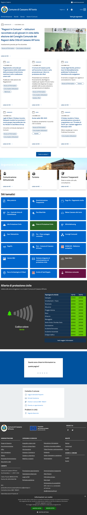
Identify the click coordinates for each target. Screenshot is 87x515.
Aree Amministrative (7, 446)
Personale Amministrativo (8, 459)
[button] (43, 512)
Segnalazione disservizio (29, 474)
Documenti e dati (6, 462)
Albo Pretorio (47, 474)
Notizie (64, 62)
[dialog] (43, 505)
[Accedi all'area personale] (77, 2)
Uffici (2, 449)
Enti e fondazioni (6, 452)
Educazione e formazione (51, 443)
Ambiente (46, 452)
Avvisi (6, 62)
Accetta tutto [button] (37, 508)
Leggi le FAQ (26, 477)
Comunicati (7, 24)
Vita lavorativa (26, 449)
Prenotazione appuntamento (30, 471)
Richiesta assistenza (28, 480)
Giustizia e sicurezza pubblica (52, 446)
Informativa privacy (49, 477)
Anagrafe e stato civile (28, 443)
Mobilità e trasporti (27, 459)
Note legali (47, 480)
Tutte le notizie (43, 154)
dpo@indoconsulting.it (50, 491)
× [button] (85, 496)
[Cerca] (84, 9)
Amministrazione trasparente (52, 471)
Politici (3, 456)
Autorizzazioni (48, 459)
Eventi (67, 461)
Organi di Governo (6, 443)
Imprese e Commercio (28, 452)
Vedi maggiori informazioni (65, 340)
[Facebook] (64, 9)
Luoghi (67, 458)
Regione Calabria (6, 2)
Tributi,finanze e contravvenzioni (53, 449)
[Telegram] (69, 9)
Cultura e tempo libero (28, 446)
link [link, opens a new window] (60, 504)
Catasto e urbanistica (28, 456)
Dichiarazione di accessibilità (52, 483)
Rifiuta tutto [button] (50, 508)
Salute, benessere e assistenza (53, 455)
